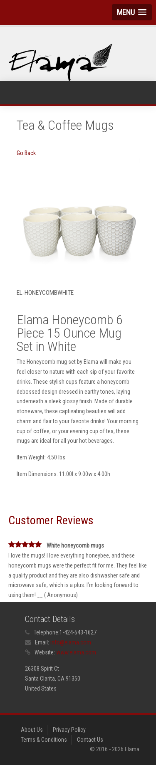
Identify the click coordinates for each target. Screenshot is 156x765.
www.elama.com (76, 652)
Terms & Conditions (44, 739)
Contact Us (90, 739)
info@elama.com (70, 642)
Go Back (26, 153)
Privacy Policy (69, 729)
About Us (32, 729)
